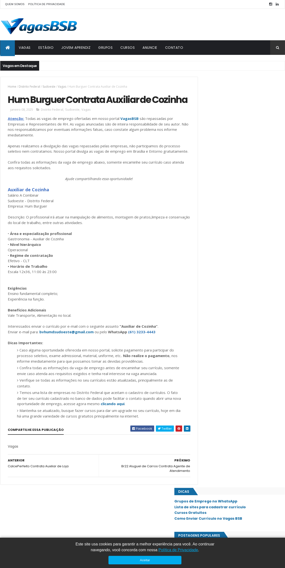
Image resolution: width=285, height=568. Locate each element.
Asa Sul (205, 265)
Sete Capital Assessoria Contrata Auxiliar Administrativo (231, 234)
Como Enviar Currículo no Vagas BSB (230, 107)
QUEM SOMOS (15, 4)
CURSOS (127, 47)
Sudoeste (49, 86)
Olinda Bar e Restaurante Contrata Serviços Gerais (238, 221)
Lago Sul (206, 323)
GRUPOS (105, 47)
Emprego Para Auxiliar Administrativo (227, 158)
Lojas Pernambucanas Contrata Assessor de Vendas (240, 202)
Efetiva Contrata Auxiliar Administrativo (229, 168)
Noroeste (207, 331)
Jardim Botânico (212, 306)
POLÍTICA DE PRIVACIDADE (46, 4)
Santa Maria (209, 413)
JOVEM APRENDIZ (75, 47)
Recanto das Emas (213, 364)
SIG (202, 396)
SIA (202, 388)
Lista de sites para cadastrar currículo (232, 96)
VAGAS (25, 47)
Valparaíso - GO (211, 454)
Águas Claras (210, 470)
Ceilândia (207, 274)
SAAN (203, 380)
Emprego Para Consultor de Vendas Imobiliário (235, 177)
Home (12, 86)
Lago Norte (208, 314)
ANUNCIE (149, 47)
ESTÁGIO (46, 47)
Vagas (62, 86)
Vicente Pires (209, 462)
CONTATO (174, 47)
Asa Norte (207, 257)
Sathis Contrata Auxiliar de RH (221, 212)
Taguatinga (208, 446)
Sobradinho (208, 421)
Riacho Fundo (210, 372)
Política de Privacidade (178, 550)
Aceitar (145, 560)
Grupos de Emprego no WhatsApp (227, 90)
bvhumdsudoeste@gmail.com (66, 351)
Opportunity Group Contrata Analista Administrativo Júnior (228, 190)
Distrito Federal (29, 86)
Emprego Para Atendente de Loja (223, 133)
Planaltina (207, 355)
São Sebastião (210, 437)
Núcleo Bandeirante (214, 339)
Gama (204, 290)
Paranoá (206, 347)
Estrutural (208, 282)
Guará (204, 298)
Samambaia (208, 405)
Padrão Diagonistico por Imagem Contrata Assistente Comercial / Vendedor (232, 146)
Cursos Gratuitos (212, 102)
